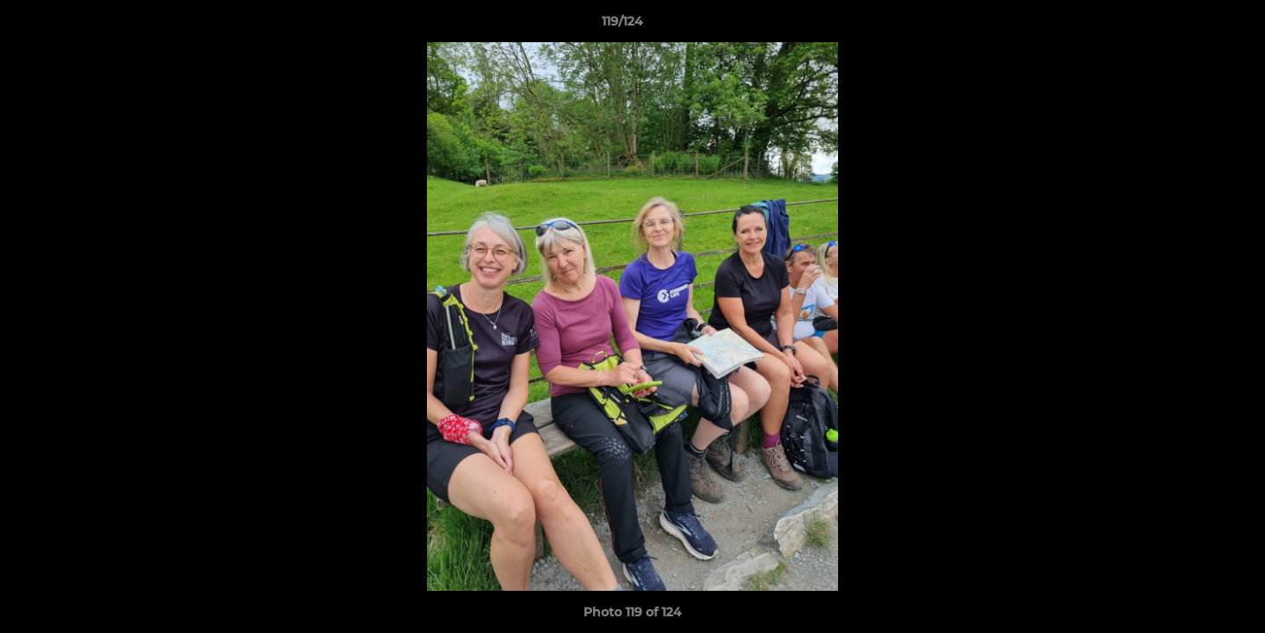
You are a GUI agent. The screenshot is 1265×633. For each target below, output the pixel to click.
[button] (1191, 25)
